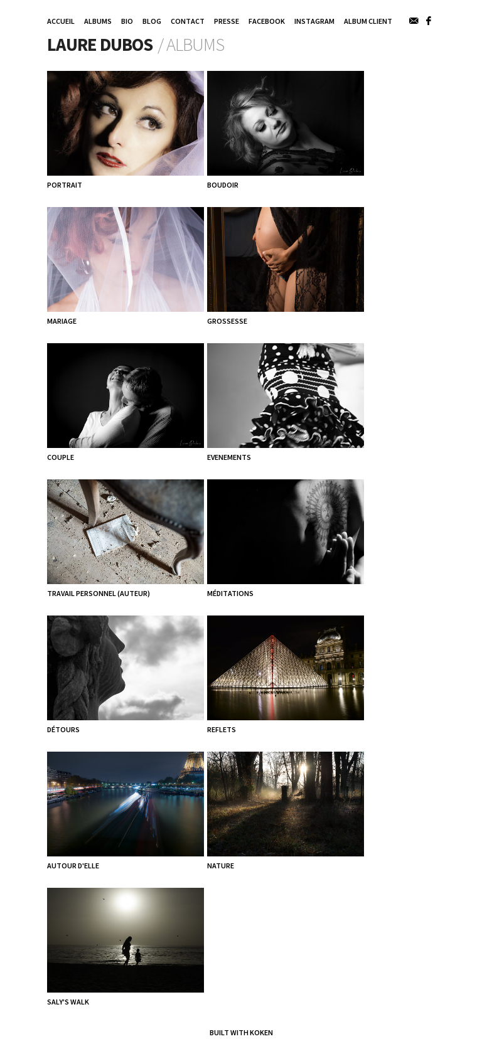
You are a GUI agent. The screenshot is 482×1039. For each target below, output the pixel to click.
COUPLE (60, 457)
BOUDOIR (222, 184)
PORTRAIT (64, 184)
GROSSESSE (227, 321)
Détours (63, 729)
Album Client (368, 21)
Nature (220, 865)
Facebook (267, 21)
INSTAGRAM (314, 21)
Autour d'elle (73, 865)
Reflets (221, 729)
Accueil (61, 21)
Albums (98, 21)
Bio (127, 21)
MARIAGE (62, 321)
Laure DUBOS (100, 44)
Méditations (230, 593)
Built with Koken (241, 1032)
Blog (151, 21)
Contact (188, 21)
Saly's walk (68, 1001)
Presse (226, 21)
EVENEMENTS (229, 457)
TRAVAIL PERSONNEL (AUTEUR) (98, 593)
